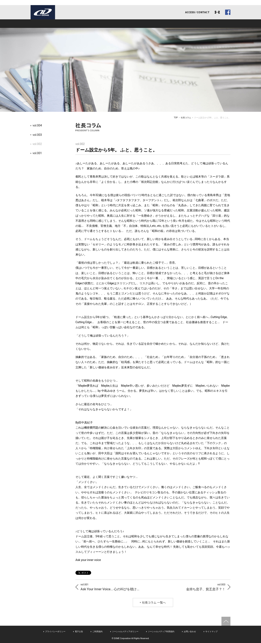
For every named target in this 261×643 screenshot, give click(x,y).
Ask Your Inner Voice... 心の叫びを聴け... (110, 587)
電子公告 (79, 631)
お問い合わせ (190, 631)
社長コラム (186, 117)
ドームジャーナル (210, 23)
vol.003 (37, 134)
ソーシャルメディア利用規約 (161, 631)
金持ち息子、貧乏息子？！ (205, 587)
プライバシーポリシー (55, 631)
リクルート (170, 23)
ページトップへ (225, 621)
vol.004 (37, 125)
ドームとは (51, 23)
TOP (176, 117)
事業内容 (91, 23)
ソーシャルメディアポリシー (125, 631)
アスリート (130, 23)
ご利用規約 (97, 631)
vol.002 (37, 144)
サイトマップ (211, 631)
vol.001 (37, 153)
